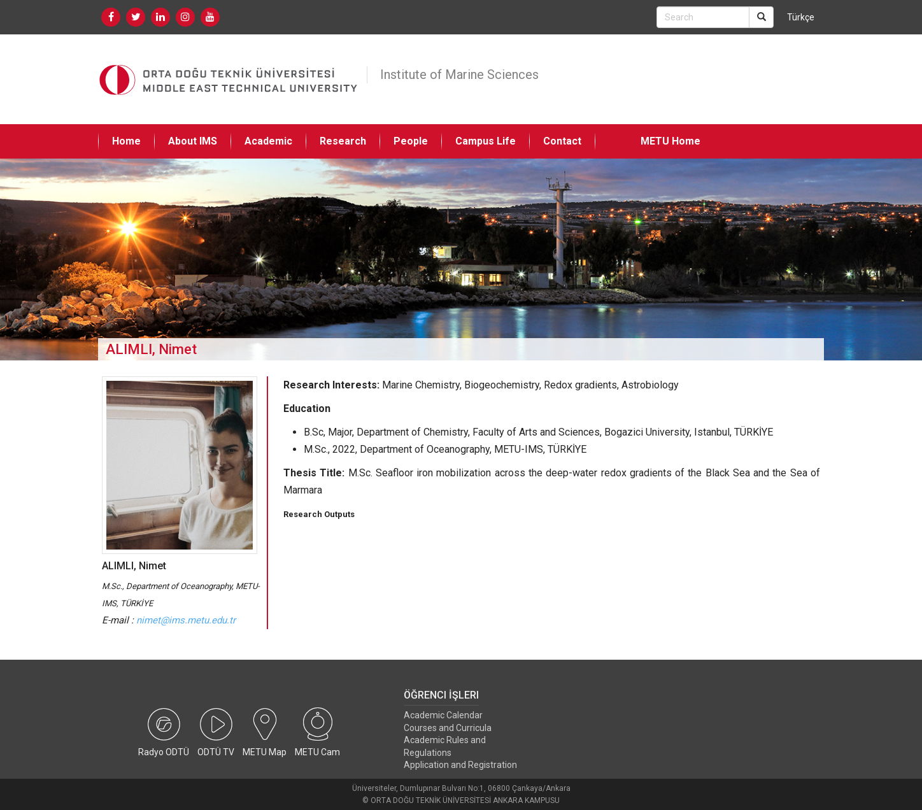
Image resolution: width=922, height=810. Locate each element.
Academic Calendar (443, 715)
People (411, 141)
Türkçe (800, 17)
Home (126, 141)
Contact (562, 141)
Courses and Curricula (448, 728)
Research (343, 141)
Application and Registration (460, 765)
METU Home (670, 141)
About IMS (192, 141)
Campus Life (485, 141)
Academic (268, 141)
